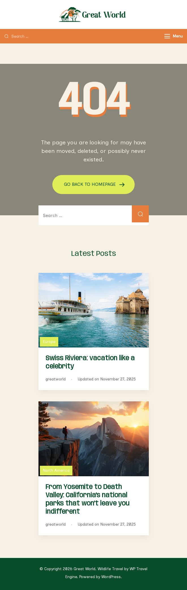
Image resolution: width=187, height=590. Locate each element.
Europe (49, 341)
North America (56, 470)
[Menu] (167, 36)
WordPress (111, 576)
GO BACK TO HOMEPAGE (90, 184)
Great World (84, 568)
